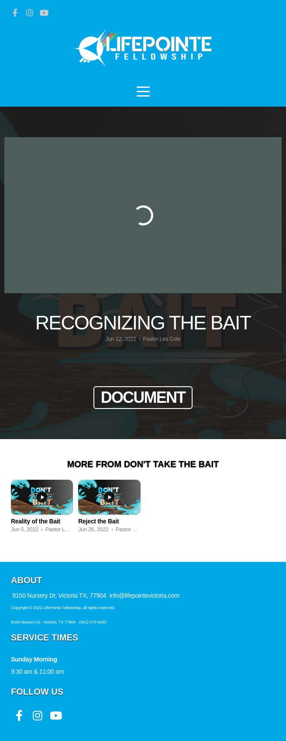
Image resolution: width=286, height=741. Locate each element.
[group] (42, 509)
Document (143, 397)
